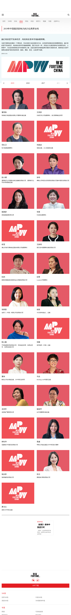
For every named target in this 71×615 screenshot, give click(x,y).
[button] (67, 83)
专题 (49, 21)
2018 (27, 83)
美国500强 (5, 600)
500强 (10, 21)
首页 (3, 21)
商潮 (3, 611)
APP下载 (35, 585)
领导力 (38, 21)
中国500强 (39, 597)
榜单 (21, 21)
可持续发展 (39, 611)
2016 (58, 83)
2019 (12, 83)
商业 (26, 21)
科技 (32, 21)
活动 (15, 21)
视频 (44, 21)
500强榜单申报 (40, 600)
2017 (43, 83)
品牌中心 (57, 21)
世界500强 (5, 597)
